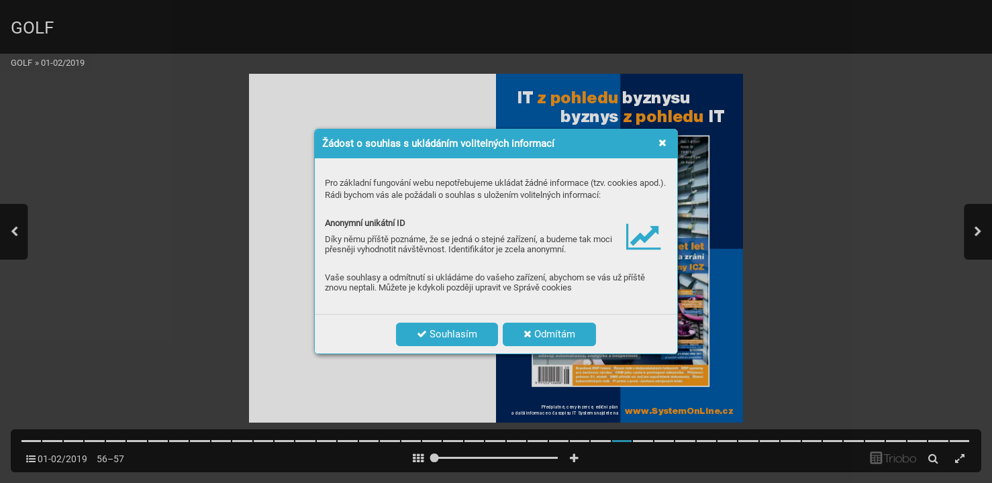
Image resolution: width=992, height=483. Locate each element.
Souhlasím (447, 334)
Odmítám (549, 334)
